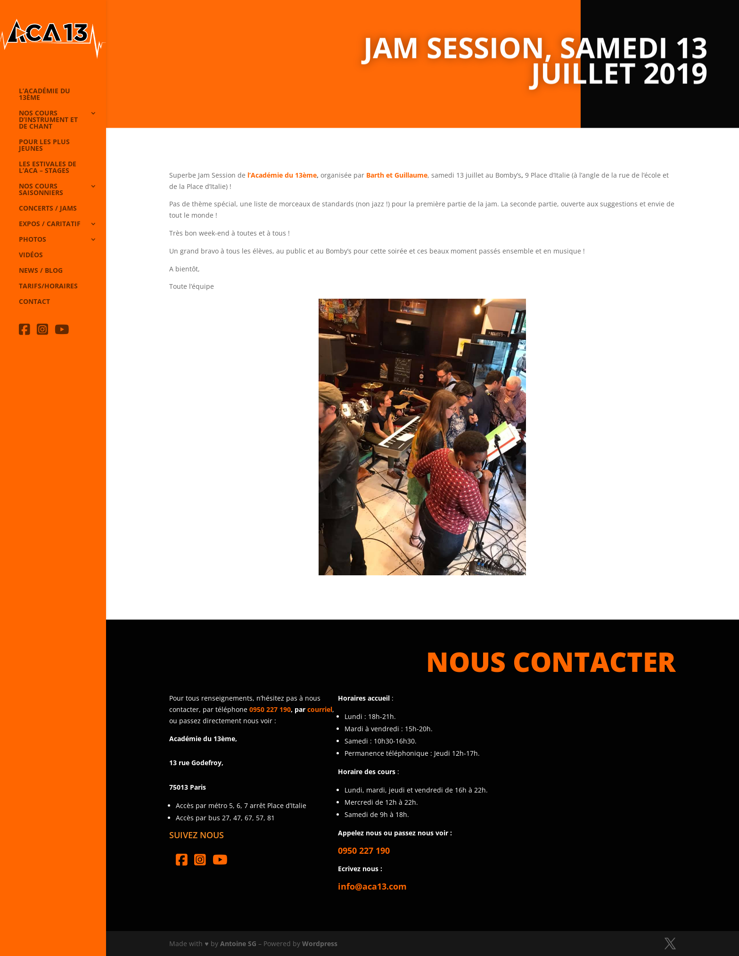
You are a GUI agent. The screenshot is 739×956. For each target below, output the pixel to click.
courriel (319, 709)
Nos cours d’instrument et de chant (48, 120)
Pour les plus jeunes (44, 146)
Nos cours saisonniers (41, 190)
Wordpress (319, 943)
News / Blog (41, 271)
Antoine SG (238, 943)
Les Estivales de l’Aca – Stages (47, 168)
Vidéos (31, 255)
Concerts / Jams (48, 208)
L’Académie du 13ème (44, 95)
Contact (34, 302)
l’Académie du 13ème (282, 175)
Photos (32, 240)
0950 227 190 (270, 709)
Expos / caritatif (50, 224)
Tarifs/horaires (48, 286)
